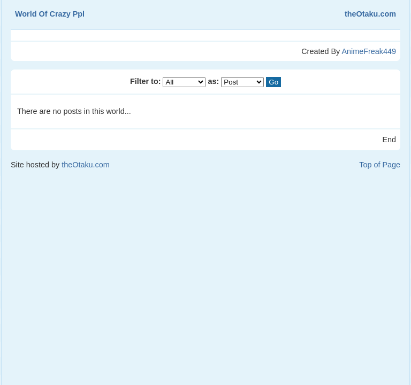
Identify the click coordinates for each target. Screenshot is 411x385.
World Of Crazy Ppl (50, 14)
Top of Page (379, 164)
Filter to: (169, 81)
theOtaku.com (370, 14)
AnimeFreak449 (368, 51)
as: (237, 81)
